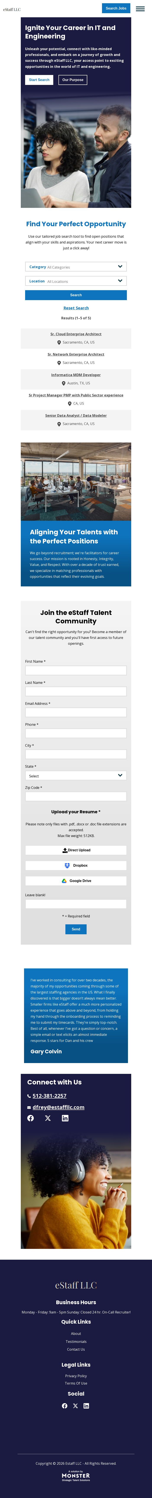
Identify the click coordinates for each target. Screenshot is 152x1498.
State (30, 766)
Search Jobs (116, 8)
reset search (76, 307)
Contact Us (76, 1349)
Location (37, 281)
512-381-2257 (49, 1095)
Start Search (39, 80)
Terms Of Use (76, 1383)
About (76, 1333)
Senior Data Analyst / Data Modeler (76, 415)
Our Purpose (72, 80)
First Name (35, 661)
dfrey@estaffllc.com (58, 1107)
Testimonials (76, 1341)
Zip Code (33, 787)
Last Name (35, 682)
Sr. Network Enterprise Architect (76, 354)
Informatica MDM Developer (76, 375)
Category (37, 266)
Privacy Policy (76, 1376)
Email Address (37, 703)
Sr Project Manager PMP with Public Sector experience (76, 395)
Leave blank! (35, 895)
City (29, 745)
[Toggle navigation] (140, 9)
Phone (32, 724)
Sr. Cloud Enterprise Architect (76, 334)
